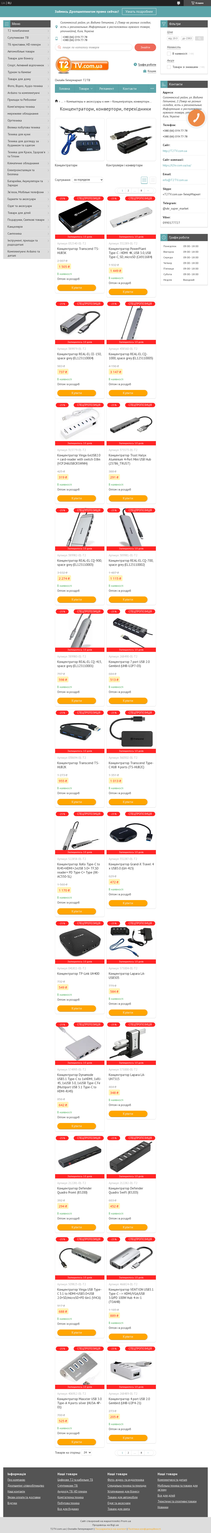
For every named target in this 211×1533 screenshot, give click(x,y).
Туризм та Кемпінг (19, 72)
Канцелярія (15, 227)
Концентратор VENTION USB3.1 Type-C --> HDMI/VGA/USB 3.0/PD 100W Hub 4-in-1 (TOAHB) (131, 1295)
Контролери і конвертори (124, 165)
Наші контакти (16, 1491)
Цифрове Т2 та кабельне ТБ (75, 1480)
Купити (77, 287)
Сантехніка (15, 233)
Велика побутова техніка (24, 127)
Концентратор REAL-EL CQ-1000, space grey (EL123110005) (131, 356)
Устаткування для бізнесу (123, 1491)
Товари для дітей (19, 213)
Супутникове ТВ (18, 37)
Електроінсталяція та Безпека (21, 172)
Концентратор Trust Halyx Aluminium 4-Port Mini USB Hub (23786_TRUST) (130, 459)
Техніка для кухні (19, 134)
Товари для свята (118, 1509)
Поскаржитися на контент (110, 1528)
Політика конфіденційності (144, 1528)
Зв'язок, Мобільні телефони (26, 192)
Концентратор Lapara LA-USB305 (127, 976)
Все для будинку (68, 1509)
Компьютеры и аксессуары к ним (88, 101)
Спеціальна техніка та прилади (126, 1485)
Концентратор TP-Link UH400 (78, 974)
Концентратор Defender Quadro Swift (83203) (126, 1190)
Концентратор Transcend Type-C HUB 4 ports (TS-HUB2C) (131, 765)
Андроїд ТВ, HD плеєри (72, 1491)
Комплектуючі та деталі (172, 1480)
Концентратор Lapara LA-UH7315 (127, 1077)
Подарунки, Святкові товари (26, 220)
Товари (84, 88)
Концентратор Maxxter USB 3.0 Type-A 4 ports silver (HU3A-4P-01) (79, 1403)
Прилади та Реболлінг (22, 100)
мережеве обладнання (23, 113)
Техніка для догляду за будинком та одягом (23, 143)
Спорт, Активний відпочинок (26, 65)
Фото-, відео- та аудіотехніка (125, 1480)
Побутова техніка (68, 1503)
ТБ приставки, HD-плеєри (24, 44)
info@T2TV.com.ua (175, 180)
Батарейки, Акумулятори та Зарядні (25, 183)
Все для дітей (166, 1495)
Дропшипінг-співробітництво (26, 1485)
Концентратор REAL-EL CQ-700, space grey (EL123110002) (131, 562)
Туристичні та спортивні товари (177, 1501)
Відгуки (12, 1503)
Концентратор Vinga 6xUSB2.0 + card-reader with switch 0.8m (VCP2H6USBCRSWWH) (78, 459)
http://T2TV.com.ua (175, 151)
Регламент (106, 88)
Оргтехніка (15, 120)
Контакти (130, 88)
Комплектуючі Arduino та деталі (24, 253)
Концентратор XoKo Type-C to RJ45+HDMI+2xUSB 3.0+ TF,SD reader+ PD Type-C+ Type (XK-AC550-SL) (78, 870)
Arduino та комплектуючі (24, 93)
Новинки (163, 1507)
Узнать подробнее (139, 11)
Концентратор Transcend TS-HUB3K (78, 251)
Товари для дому (19, 79)
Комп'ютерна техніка (21, 107)
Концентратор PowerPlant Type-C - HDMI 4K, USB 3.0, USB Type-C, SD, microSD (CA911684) (130, 253)
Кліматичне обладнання (23, 163)
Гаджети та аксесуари (22, 199)
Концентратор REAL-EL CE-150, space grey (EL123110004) (79, 356)
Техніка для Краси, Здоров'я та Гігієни (26, 154)
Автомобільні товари (21, 51)
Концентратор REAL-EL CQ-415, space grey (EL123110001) (79, 664)
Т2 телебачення (18, 31)
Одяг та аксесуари (20, 206)
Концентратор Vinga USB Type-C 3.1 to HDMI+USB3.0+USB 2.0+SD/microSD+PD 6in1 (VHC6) (79, 1293)
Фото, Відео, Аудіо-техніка (25, 86)
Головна (64, 88)
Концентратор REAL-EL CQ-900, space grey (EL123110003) (79, 562)
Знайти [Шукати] (145, 47)
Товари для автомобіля (122, 1497)
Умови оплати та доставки (24, 1497)
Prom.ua (126, 1521)
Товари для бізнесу (20, 58)
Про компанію (16, 1480)
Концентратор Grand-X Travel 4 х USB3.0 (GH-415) (131, 866)
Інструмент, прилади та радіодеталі (23, 242)
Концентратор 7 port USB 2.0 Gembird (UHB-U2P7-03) (129, 664)
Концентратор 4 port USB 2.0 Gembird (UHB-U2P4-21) (129, 1401)
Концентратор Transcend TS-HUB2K (78, 765)
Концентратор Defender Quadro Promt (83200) (74, 1190)
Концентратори (66, 165)
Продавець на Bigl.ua (105, 1525)
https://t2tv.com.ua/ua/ (177, 165)
